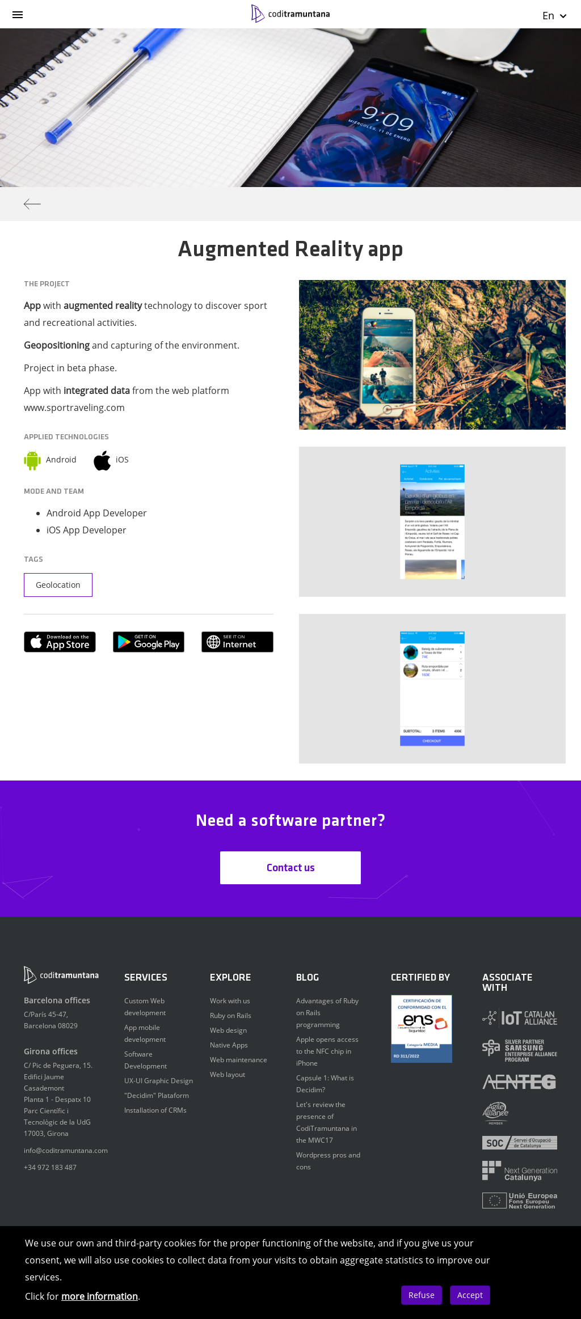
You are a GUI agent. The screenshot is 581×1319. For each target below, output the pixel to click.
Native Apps (229, 1045)
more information (99, 1296)
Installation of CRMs (155, 1110)
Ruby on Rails (230, 1015)
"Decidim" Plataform (156, 1095)
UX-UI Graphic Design (158, 1080)
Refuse (422, 1295)
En (555, 15)
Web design (228, 1030)
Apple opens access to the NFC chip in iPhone (327, 1051)
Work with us (230, 1001)
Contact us (291, 868)
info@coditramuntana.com (66, 1150)
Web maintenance (238, 1059)
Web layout (227, 1074)
